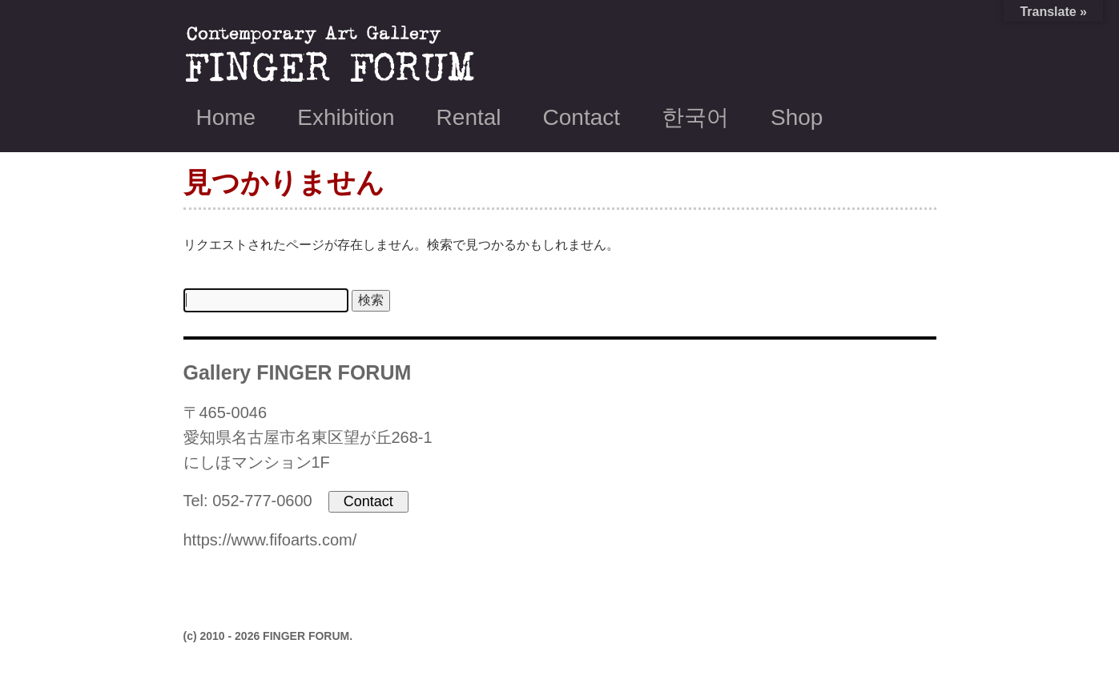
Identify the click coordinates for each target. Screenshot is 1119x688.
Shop (797, 117)
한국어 (695, 117)
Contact (582, 117)
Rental (469, 117)
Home (226, 117)
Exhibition (345, 117)
